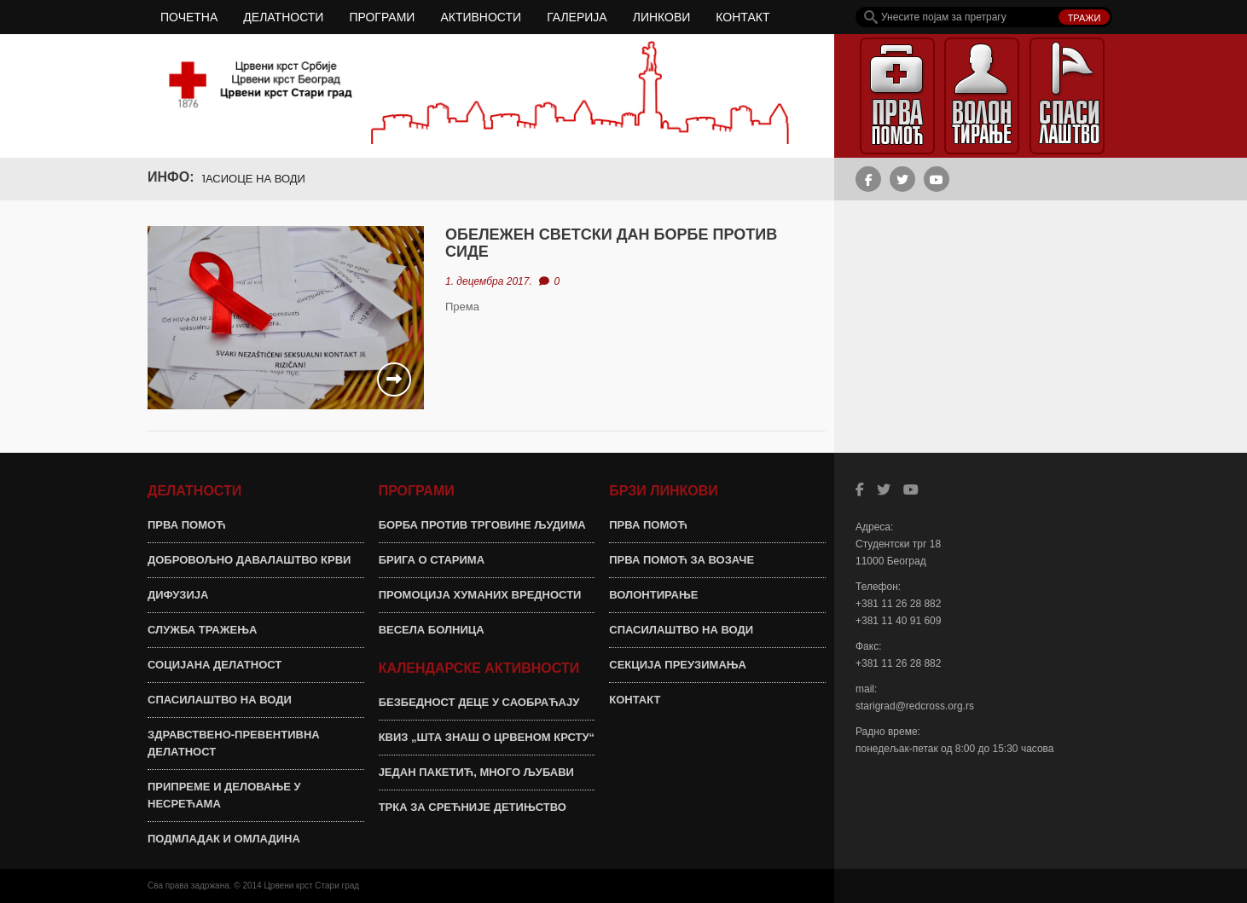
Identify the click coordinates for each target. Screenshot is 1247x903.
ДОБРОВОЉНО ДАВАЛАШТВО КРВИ (249, 559)
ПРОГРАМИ (382, 17)
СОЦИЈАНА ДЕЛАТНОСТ (214, 664)
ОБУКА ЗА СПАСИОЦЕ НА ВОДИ (226, 178)
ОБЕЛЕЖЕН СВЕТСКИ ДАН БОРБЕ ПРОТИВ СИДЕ (611, 243)
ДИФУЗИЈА (178, 594)
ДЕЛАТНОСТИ (283, 17)
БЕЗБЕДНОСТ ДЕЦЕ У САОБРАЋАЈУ (479, 702)
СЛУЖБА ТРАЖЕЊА (202, 629)
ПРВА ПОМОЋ (187, 524)
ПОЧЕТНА (189, 17)
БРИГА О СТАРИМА (431, 559)
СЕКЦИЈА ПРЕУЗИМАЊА (677, 664)
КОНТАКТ (742, 17)
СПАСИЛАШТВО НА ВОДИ (220, 699)
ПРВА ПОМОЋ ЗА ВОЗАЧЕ (681, 559)
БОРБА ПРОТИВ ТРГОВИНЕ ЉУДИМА (482, 524)
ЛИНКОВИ (662, 17)
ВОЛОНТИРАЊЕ (653, 594)
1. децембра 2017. (488, 281)
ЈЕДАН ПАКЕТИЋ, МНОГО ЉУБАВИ (476, 772)
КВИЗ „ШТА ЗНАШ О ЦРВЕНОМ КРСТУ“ (486, 737)
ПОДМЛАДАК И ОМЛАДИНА (224, 838)
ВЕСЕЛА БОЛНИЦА (431, 629)
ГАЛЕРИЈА (577, 17)
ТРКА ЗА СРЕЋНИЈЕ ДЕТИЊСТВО (472, 807)
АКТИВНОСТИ (480, 17)
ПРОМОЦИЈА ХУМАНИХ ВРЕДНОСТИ (480, 594)
